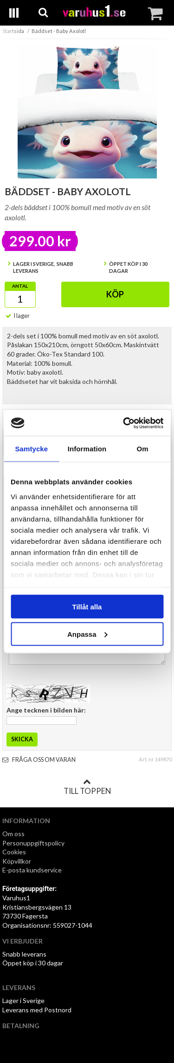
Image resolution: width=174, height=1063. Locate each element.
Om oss (13, 834)
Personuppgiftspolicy (33, 843)
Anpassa (87, 634)
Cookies (14, 852)
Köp (115, 294)
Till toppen (87, 787)
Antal (20, 286)
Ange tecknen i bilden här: (46, 710)
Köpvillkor (16, 861)
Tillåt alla (87, 607)
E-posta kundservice (32, 870)
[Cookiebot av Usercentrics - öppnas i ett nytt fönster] (123, 423)
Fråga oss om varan (39, 759)
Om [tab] (142, 449)
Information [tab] (87, 449)
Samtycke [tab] (31, 449)
